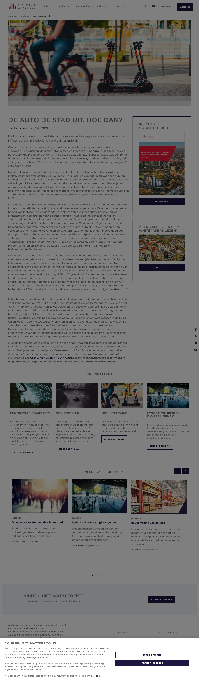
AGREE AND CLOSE (152, 663)
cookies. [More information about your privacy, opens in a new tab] (98, 675)
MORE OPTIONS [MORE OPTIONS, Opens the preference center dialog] (152, 655)
